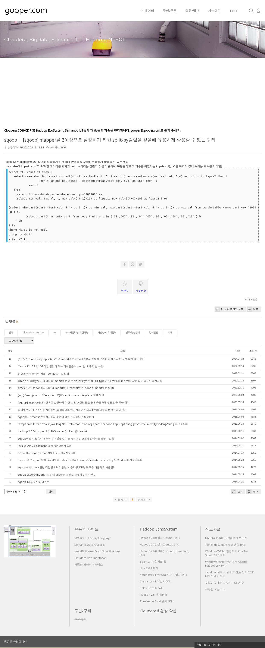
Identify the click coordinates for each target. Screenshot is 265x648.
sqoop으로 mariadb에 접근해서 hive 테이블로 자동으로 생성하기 (56, 417)
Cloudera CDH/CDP (33, 332)
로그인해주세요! (213, 645)
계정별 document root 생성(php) (225, 545)
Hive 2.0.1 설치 (149, 568)
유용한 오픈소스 (215, 589)
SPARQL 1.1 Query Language (92, 538)
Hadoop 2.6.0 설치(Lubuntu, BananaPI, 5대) (164, 553)
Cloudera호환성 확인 (158, 610)
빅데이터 (147, 11)
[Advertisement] (132, 96)
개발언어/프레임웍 (107, 332)
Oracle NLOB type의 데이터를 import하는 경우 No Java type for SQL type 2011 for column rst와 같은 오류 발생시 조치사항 (90, 381)
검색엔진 (153, 332)
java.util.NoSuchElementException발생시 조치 (45, 446)
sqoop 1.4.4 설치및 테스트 (33, 482)
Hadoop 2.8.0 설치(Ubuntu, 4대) (160, 538)
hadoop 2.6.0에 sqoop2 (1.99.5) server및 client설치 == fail (52, 431)
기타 (169, 332)
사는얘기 (214, 11)
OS (54, 332)
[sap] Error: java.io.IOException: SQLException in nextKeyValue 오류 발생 (61, 395)
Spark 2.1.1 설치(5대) (153, 561)
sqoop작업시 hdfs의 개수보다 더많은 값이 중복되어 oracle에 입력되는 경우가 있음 (66, 438)
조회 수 (253, 351)
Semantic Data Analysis (89, 545)
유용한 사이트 (86, 529)
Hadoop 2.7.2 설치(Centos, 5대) (159, 544)
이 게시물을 (251, 299)
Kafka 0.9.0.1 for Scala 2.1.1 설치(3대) (163, 575)
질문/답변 (192, 11)
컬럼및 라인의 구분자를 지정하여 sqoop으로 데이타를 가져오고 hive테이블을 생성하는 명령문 (72, 410)
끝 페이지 (143, 499)
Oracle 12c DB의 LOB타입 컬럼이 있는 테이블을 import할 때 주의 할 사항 (60, 366)
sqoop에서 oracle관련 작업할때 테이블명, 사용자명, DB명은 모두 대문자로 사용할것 (67, 467)
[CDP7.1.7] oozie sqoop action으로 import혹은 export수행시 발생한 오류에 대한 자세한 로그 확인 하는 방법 (81, 359)
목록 (252, 309)
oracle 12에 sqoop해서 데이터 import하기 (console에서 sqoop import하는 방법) (66, 388)
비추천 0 (141, 286)
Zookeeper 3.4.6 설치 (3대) (156, 601)
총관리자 (12, 147)
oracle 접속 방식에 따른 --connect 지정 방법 (43, 373)
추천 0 (124, 286)
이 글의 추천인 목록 (229, 309)
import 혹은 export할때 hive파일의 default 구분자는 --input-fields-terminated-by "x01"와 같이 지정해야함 (80, 460)
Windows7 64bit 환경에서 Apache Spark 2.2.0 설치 (226, 553)
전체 (11, 332)
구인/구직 (170, 11)
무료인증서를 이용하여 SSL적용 (224, 583)
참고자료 (213, 529)
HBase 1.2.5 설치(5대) (153, 595)
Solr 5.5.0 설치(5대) (151, 588)
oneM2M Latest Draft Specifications (97, 551)
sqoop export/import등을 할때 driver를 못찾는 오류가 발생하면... (56, 474)
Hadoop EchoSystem (159, 529)
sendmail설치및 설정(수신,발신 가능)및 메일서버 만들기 (229, 574)
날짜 (237, 351)
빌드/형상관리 (133, 332)
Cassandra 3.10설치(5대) (155, 581)
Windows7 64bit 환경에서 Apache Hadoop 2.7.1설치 (226, 563)
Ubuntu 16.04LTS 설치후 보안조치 (226, 538)
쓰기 (237, 491)
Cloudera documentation (90, 558)
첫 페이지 (121, 499)
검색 (51, 491)
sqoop (10, 140)
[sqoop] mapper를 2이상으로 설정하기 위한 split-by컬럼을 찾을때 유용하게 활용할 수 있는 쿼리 (119, 140)
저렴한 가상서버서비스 (88, 564)
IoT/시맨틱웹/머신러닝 (77, 332)
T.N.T (233, 11)
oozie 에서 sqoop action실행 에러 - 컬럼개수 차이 (47, 453)
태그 (252, 491)
